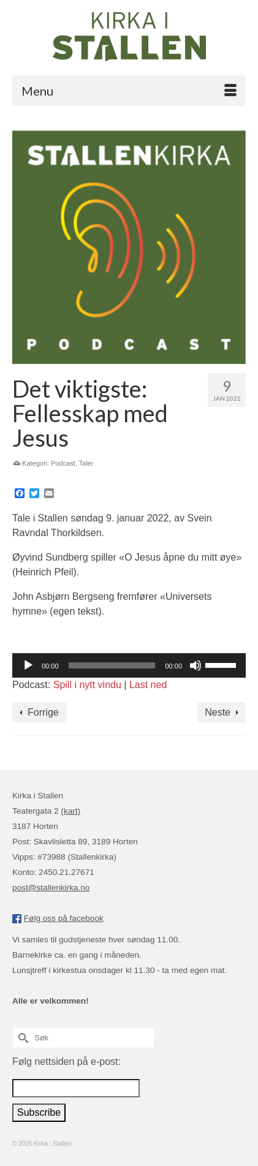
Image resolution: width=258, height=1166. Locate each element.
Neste (217, 712)
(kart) (70, 811)
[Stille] (195, 665)
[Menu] (129, 90)
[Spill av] (28, 665)
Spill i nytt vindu (87, 685)
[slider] (112, 665)
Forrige (43, 712)
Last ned (148, 685)
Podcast (63, 463)
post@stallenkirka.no (50, 887)
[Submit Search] (21, 1037)
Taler (86, 463)
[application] (129, 665)
